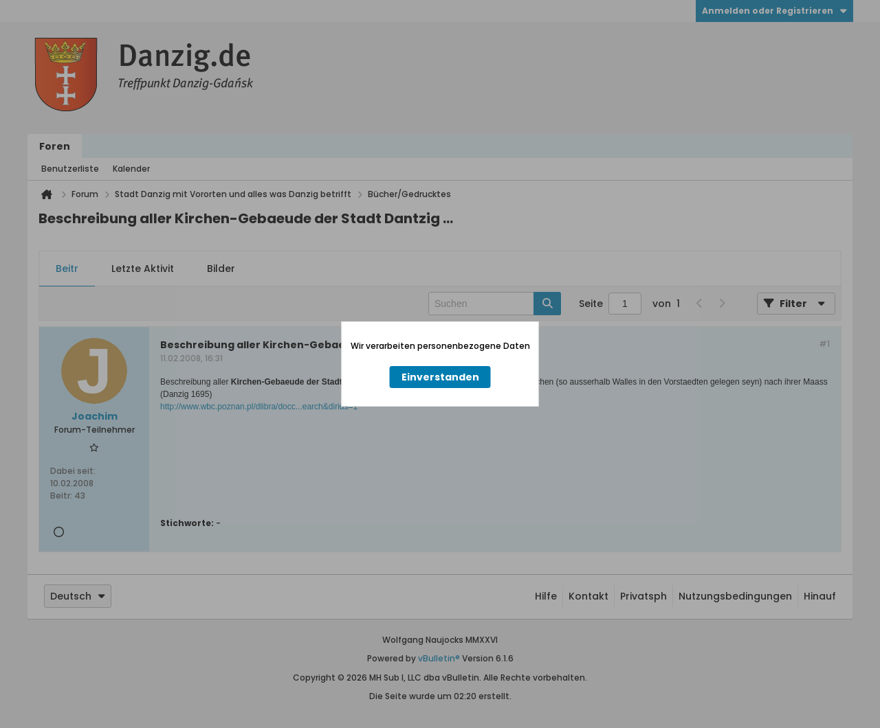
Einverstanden (440, 377)
